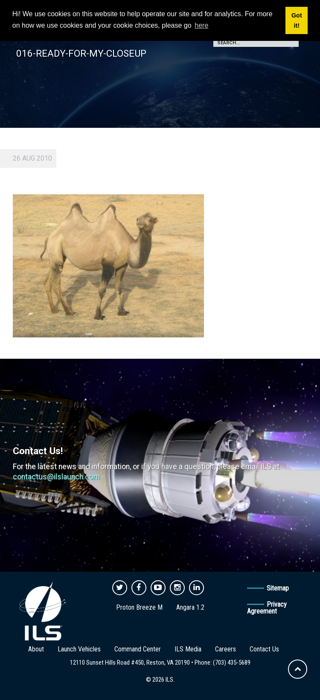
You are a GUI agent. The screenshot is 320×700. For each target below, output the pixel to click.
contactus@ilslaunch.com (56, 476)
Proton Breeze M (139, 607)
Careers (225, 649)
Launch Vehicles (79, 649)
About (36, 649)
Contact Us (264, 649)
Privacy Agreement (267, 607)
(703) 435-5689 (231, 662)
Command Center (137, 649)
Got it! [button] (296, 20)
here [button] (201, 25)
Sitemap (278, 588)
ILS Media (188, 649)
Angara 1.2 (190, 607)
